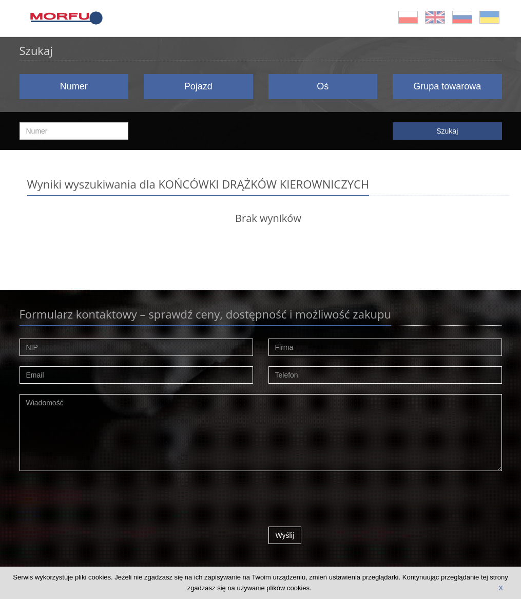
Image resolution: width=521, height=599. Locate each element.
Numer (74, 86)
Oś (323, 86)
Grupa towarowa (447, 86)
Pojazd (198, 86)
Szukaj (447, 131)
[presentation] (346, 501)
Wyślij (285, 535)
